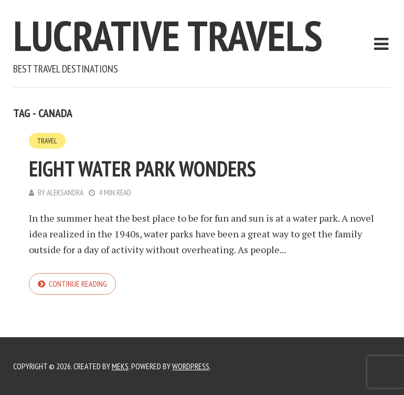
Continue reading (78, 283)
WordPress (190, 366)
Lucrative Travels (168, 35)
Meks (120, 366)
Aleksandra (65, 193)
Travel (47, 140)
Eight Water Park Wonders (142, 168)
